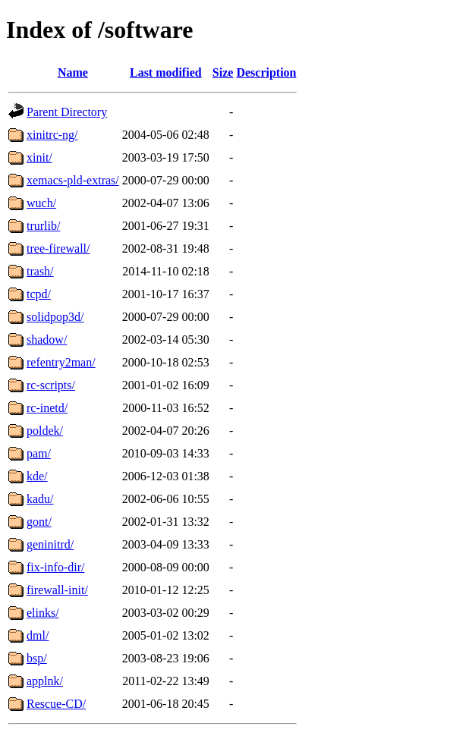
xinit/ (39, 157)
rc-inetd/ (47, 407)
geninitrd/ (50, 544)
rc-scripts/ (51, 385)
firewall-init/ (57, 589)
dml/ (38, 635)
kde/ (37, 476)
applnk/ (45, 681)
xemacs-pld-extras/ (73, 180)
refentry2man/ (61, 362)
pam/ (39, 453)
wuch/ (41, 203)
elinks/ (43, 612)
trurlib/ (43, 225)
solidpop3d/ (55, 316)
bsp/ (37, 658)
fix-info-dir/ (55, 567)
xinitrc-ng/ (52, 134)
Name (73, 72)
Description (266, 72)
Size (223, 72)
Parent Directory (67, 111)
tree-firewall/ (58, 248)
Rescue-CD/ (56, 703)
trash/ (40, 271)
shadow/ (47, 339)
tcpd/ (39, 294)
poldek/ (45, 430)
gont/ (39, 521)
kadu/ (40, 498)
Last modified (166, 72)
